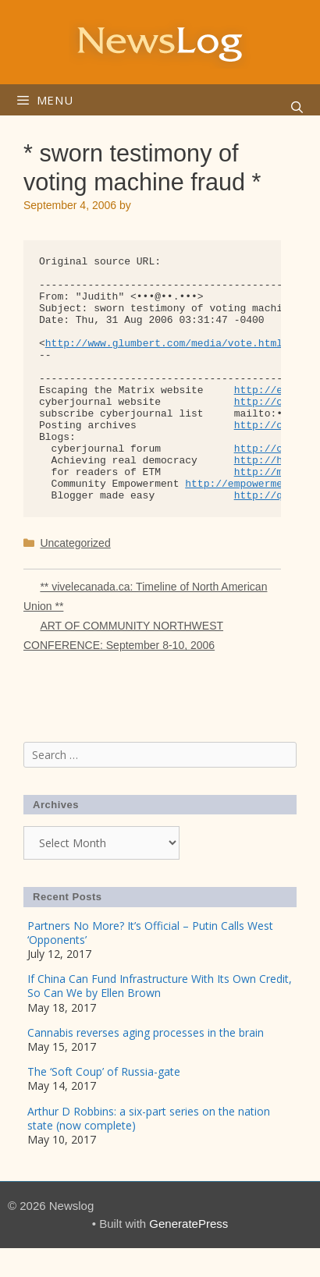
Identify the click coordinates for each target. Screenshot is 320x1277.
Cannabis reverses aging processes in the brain (145, 1032)
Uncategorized (75, 543)
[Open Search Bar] (297, 107)
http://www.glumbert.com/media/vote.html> (167, 343)
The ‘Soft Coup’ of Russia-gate (103, 1071)
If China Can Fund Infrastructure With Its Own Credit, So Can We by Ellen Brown (159, 985)
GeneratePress (188, 1223)
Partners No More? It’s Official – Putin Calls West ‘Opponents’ (150, 932)
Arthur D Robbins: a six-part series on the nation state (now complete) (148, 1118)
